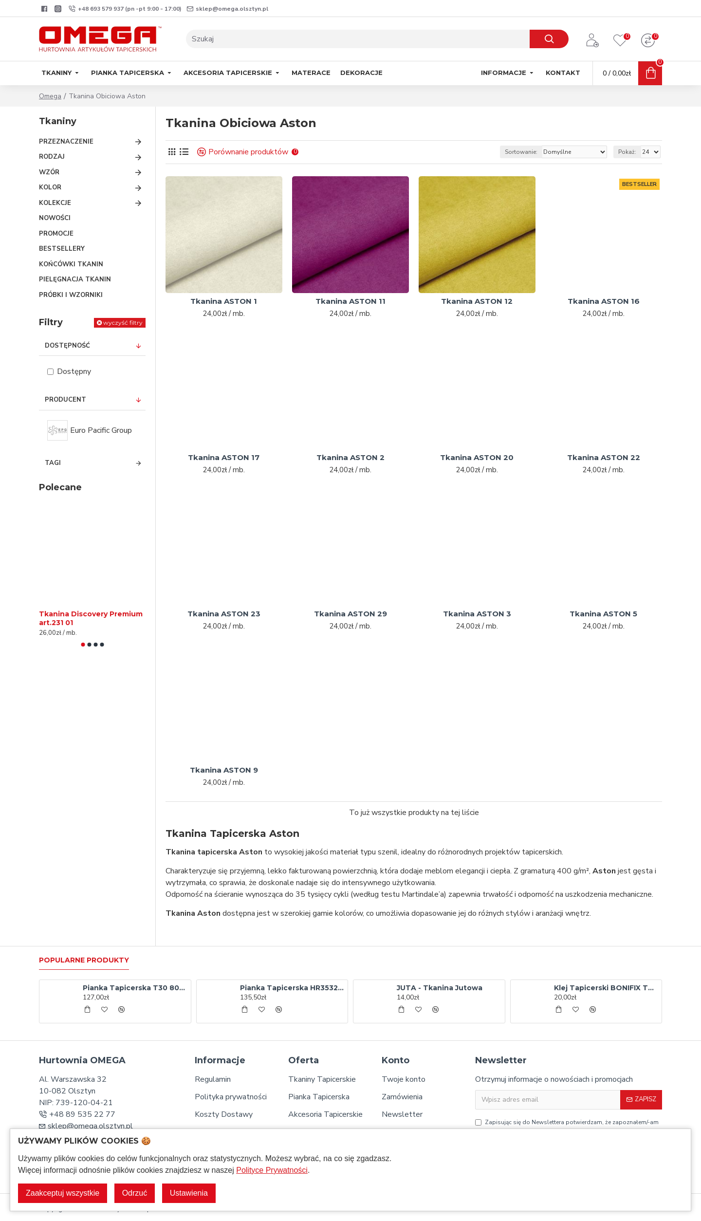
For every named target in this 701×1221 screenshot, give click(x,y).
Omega (50, 96)
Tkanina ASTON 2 (350, 457)
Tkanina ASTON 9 (224, 770)
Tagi (53, 463)
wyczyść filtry (123, 322)
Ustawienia (189, 1193)
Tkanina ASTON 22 (603, 457)
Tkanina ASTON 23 (223, 613)
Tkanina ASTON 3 (477, 613)
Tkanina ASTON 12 (477, 301)
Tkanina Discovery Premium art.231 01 (91, 618)
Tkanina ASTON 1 (223, 301)
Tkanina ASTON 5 (603, 613)
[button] (83, 645)
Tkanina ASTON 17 (223, 457)
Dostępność (67, 345)
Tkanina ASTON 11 (350, 301)
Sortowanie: (521, 152)
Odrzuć (135, 1193)
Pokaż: (627, 152)
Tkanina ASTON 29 (350, 613)
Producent (65, 399)
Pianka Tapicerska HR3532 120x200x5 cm (292, 987)
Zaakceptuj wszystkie (62, 1193)
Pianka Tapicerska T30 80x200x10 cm (135, 987)
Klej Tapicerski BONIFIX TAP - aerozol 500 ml (606, 987)
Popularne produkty (84, 960)
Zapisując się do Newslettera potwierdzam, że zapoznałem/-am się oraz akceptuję (567, 1126)
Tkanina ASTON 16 (604, 301)
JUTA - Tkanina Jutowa (439, 987)
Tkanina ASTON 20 (477, 457)
